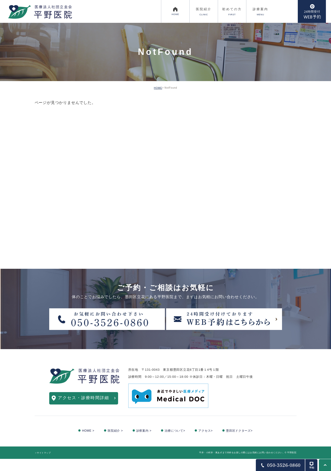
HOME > (88, 430)
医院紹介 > (115, 430)
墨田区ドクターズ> (239, 430)
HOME (158, 88)
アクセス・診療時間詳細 (83, 397)
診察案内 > (144, 430)
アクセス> (205, 430)
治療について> (175, 430)
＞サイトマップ (43, 453)
